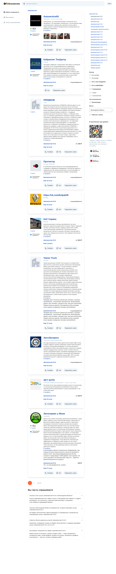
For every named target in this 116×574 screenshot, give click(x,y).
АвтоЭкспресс (51, 337)
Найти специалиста (11, 12)
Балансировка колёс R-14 (99, 44)
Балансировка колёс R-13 (99, 60)
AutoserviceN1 (51, 16)
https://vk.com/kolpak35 (56, 195)
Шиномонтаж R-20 (96, 19)
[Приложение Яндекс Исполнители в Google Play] (94, 156)
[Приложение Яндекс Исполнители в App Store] (94, 151)
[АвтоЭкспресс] (35, 342)
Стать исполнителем (12, 22)
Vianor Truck (50, 258)
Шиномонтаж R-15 (96, 32)
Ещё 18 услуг (48, 45)
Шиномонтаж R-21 (96, 62)
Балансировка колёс (97, 26)
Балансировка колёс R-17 (99, 57)
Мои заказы (9, 17)
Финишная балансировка (99, 42)
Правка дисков (95, 68)
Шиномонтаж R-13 (96, 52)
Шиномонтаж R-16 (96, 24)
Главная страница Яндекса (5, 3)
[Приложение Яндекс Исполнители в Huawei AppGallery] (94, 161)
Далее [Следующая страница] (39, 483)
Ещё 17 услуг (48, 323)
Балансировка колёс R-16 (99, 50)
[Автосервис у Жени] (35, 417)
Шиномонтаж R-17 (96, 34)
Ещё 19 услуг (48, 147)
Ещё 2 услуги (48, 243)
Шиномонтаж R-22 (50, 41)
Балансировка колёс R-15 (99, 55)
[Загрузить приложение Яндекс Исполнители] (100, 131)
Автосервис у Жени (54, 413)
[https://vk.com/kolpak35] (35, 199)
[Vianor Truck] (35, 262)
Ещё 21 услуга (48, 85)
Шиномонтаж (93, 14)
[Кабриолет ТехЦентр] (35, 63)
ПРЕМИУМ (49, 100)
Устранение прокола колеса (100, 29)
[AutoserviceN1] (35, 20)
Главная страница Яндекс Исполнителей (12, 3)
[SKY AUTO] (35, 384)
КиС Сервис (50, 219)
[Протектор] (35, 165)
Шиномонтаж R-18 (96, 37)
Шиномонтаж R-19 (96, 47)
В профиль (47, 30)
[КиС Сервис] (35, 223)
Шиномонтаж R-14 (96, 39)
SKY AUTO (49, 380)
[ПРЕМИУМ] (35, 104)
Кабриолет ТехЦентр (55, 59)
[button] (49, 50)
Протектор (49, 161)
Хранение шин (95, 65)
